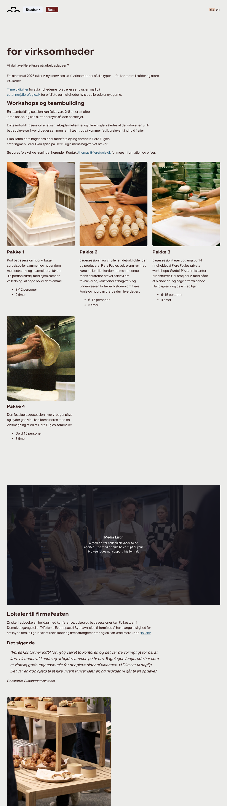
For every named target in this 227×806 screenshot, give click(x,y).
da (212, 9)
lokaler (146, 633)
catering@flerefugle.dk (23, 94)
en (218, 9)
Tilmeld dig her (17, 89)
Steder (33, 10)
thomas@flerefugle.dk (94, 152)
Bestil (52, 10)
